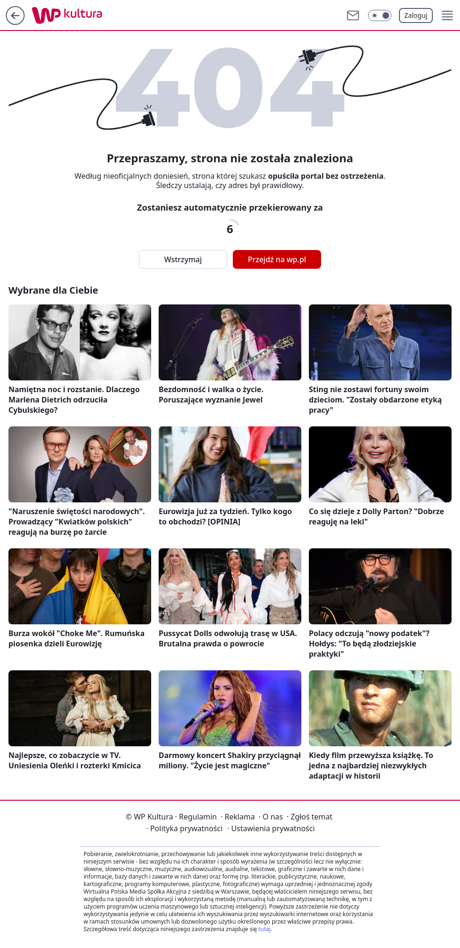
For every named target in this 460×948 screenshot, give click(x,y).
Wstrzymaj (183, 259)
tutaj (264, 929)
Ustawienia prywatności (270, 828)
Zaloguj (416, 15)
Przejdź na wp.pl (277, 259)
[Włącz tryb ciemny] (379, 15)
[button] (447, 15)
